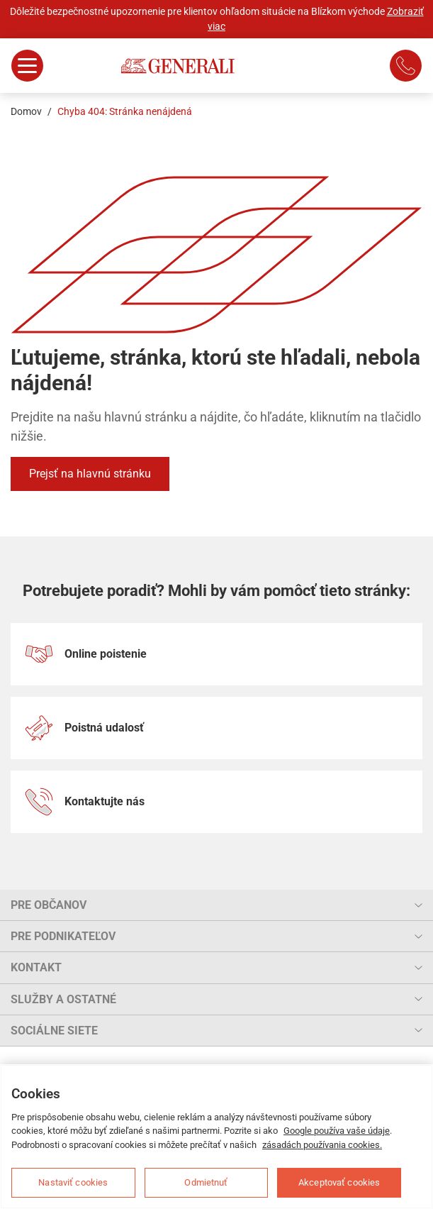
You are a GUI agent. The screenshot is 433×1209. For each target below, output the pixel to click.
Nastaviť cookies (73, 1182)
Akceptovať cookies (339, 1182)
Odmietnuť (205, 1182)
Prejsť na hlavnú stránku (90, 473)
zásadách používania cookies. (322, 1144)
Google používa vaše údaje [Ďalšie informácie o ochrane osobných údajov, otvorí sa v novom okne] (336, 1130)
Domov (26, 111)
